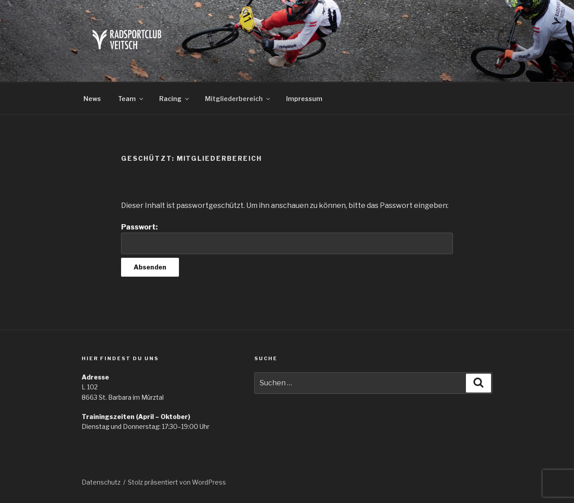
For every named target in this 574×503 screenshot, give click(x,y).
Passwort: (287, 238)
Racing (174, 98)
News (92, 98)
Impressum (304, 98)
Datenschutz (101, 482)
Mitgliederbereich (238, 98)
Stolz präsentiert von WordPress (177, 482)
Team (131, 98)
